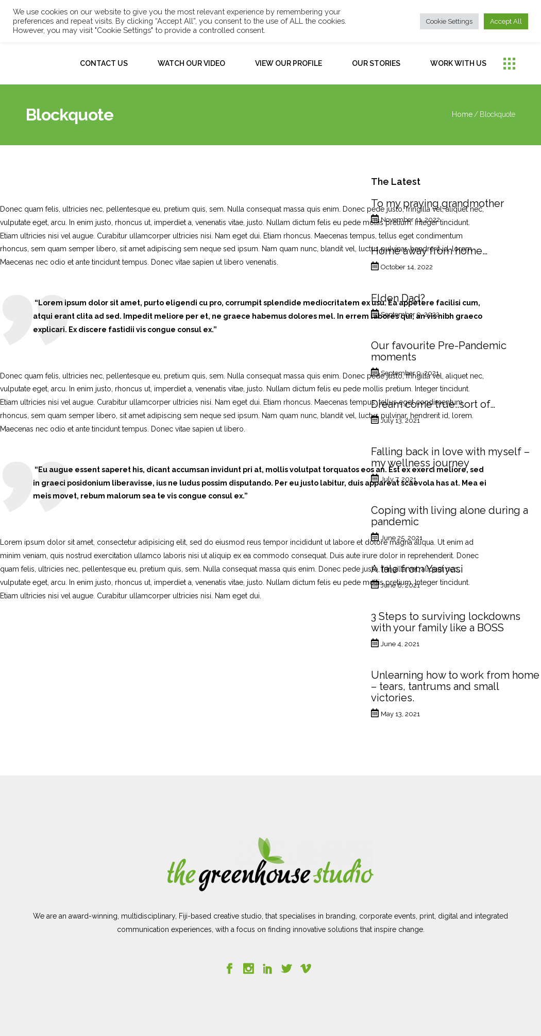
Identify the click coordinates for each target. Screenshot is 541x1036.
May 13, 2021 (400, 714)
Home (462, 114)
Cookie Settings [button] (449, 21)
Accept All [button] (506, 21)
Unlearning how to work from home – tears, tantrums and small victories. (455, 686)
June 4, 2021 (400, 644)
